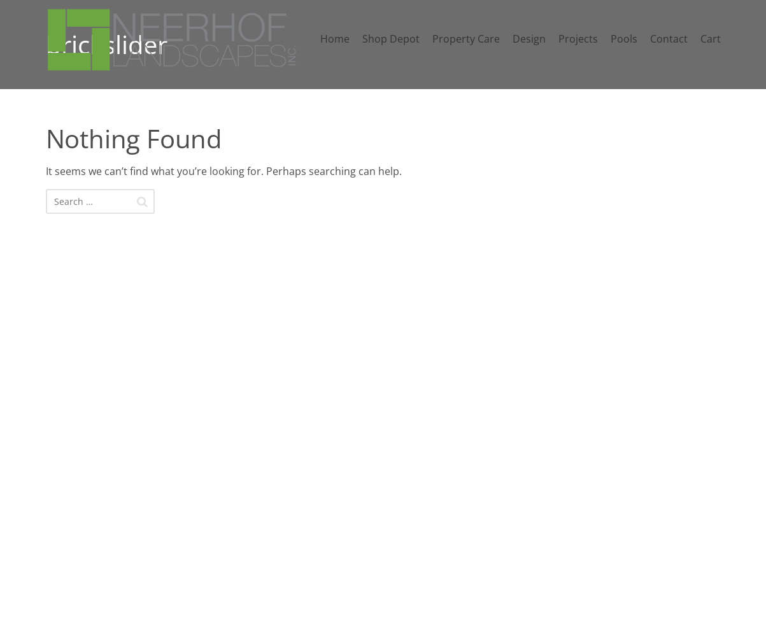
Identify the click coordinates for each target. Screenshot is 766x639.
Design (529, 39)
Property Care (466, 39)
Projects (578, 39)
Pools (624, 39)
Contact (669, 39)
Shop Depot (391, 39)
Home (335, 39)
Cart (710, 39)
